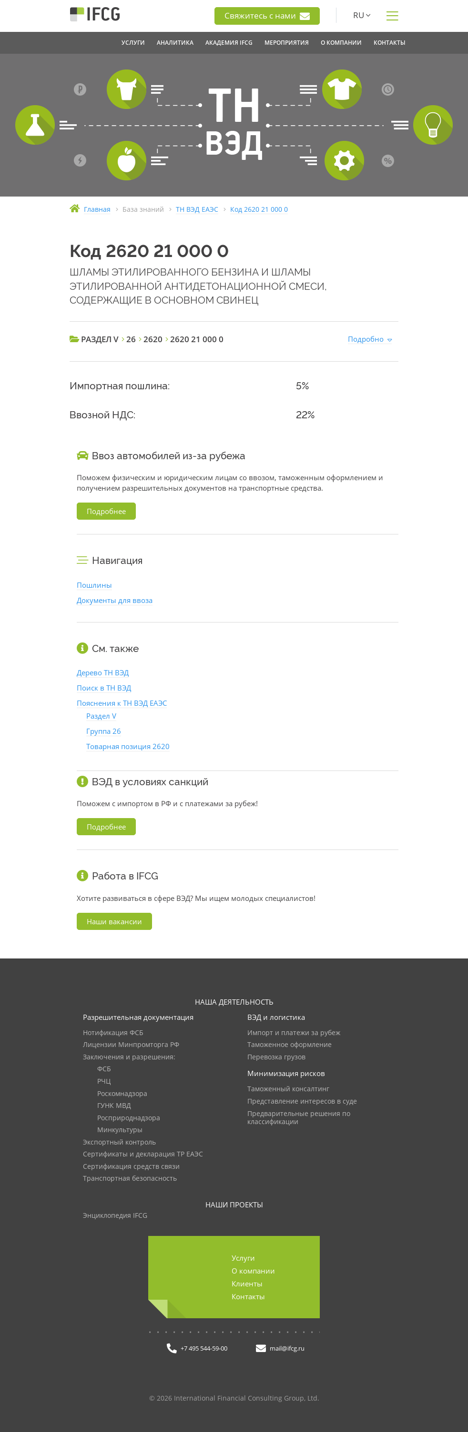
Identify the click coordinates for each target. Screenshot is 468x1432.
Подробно (366, 339)
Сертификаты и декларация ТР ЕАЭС (143, 1154)
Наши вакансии (114, 921)
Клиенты (247, 1283)
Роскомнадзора (122, 1094)
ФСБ (104, 1069)
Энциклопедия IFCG (115, 1216)
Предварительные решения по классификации (298, 1118)
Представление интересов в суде (302, 1101)
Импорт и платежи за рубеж (293, 1033)
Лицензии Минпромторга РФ (131, 1045)
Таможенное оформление (289, 1045)
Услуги (243, 1258)
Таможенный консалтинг (288, 1089)
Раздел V (101, 716)
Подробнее (106, 511)
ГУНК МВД (114, 1106)
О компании (253, 1270)
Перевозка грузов (276, 1057)
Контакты (248, 1296)
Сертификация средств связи (131, 1167)
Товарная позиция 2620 (128, 746)
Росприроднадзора (128, 1118)
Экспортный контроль (119, 1142)
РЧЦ (104, 1081)
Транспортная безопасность (130, 1179)
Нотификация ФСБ (113, 1033)
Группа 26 (103, 731)
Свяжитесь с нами (267, 15)
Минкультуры (119, 1130)
